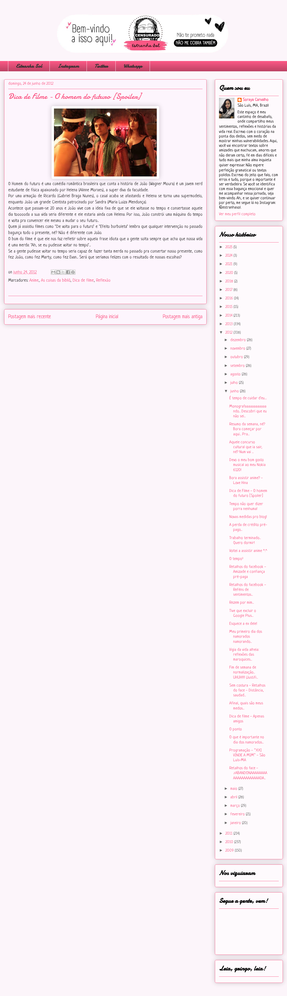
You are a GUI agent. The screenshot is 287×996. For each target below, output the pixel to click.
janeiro (236, 823)
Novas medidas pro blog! (248, 517)
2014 (229, 316)
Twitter (101, 66)
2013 (229, 324)
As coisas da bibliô (55, 280)
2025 (229, 247)
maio (234, 789)
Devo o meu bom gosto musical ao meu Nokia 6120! (247, 465)
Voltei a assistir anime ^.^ (248, 551)
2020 (229, 273)
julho (234, 383)
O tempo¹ (236, 559)
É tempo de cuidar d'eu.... (248, 398)
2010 (229, 842)
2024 (229, 256)
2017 (229, 290)
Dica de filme (83, 280)
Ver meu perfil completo (237, 214)
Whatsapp (132, 66)
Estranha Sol (29, 66)
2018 (229, 281)
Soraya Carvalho (255, 100)
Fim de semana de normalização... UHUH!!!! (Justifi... (243, 672)
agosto (236, 374)
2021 (229, 264)
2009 (230, 850)
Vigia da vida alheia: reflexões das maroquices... (244, 655)
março (235, 806)
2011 (229, 834)
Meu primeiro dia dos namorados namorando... (245, 637)
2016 (229, 298)
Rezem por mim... (241, 603)
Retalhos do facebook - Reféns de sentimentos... (247, 590)
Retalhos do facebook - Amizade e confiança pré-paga (247, 572)
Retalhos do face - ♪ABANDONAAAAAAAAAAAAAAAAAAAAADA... (248, 773)
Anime (34, 280)
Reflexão (103, 280)
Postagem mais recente (29, 317)
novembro (238, 349)
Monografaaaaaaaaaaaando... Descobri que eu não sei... (248, 411)
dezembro (238, 340)
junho (235, 391)
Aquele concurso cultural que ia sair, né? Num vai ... (245, 447)
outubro (237, 357)
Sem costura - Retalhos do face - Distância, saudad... (247, 690)
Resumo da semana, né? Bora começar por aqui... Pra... (247, 429)
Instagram (68, 66)
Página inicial (107, 317)
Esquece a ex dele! (243, 624)
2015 (229, 307)
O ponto (235, 729)
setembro (238, 366)
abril (234, 797)
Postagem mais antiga (182, 317)
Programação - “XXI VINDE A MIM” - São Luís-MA (247, 755)
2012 (229, 333)
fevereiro (238, 814)
